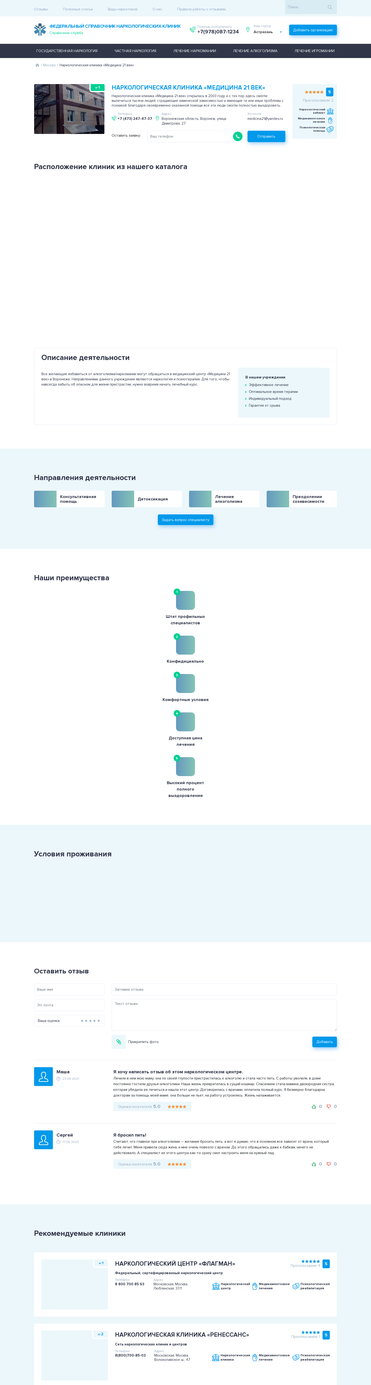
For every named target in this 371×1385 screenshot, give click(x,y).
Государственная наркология (66, 47)
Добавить (346, 872)
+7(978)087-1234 (218, 30)
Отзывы (41, 7)
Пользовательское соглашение (39, 1333)
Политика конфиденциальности (39, 1338)
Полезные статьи (78, 7)
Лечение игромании (315, 47)
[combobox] (269, 30)
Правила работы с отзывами (201, 7)
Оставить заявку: (126, 132)
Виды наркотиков (122, 7)
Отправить (266, 133)
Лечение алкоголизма (255, 47)
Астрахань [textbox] (264, 30)
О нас (157, 7)
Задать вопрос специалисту (185, 494)
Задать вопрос (342, 1335)
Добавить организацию (313, 27)
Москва (49, 62)
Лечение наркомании (194, 47)
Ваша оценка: (27, 851)
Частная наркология (135, 47)
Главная (37, 62)
